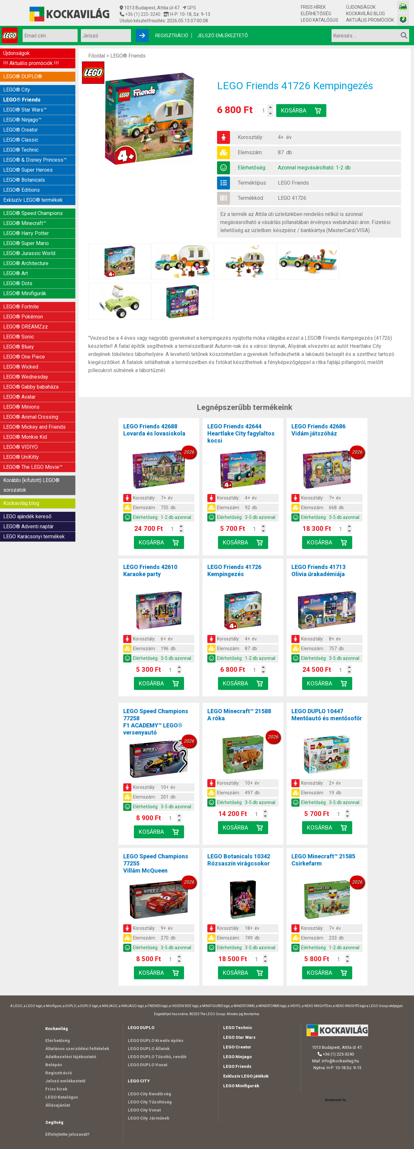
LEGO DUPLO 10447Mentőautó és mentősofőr (326, 715)
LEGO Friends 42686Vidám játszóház (318, 430)
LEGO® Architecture (26, 263)
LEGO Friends (293, 183)
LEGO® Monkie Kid (25, 437)
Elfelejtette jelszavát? (67, 1134)
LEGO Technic (237, 1027)
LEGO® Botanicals (24, 180)
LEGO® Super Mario (26, 243)
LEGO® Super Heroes (28, 170)
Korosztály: (250, 137)
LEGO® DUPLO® (22, 76)
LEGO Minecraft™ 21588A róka (239, 715)
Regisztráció (171, 35)
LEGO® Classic (20, 140)
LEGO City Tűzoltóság (150, 1102)
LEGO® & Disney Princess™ (35, 160)
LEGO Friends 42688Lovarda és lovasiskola (154, 430)
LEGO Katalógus (319, 20)
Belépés (53, 1064)
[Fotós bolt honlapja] (403, 19)
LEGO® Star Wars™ (25, 110)
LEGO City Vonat (144, 1110)
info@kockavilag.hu (340, 1060)
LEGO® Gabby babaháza (31, 387)
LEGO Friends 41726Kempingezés (234, 570)
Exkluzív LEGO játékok (245, 1076)
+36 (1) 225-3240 (142, 14)
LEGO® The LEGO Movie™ (32, 467)
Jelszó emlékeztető (222, 35)
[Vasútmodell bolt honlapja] (403, 7)
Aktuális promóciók (370, 20)
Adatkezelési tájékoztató (70, 1056)
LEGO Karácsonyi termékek (34, 536)
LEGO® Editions (21, 190)
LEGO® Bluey (18, 347)
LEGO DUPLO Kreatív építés (155, 1040)
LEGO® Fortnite (21, 307)
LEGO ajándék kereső (27, 516)
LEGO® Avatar (19, 397)
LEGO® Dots (17, 283)
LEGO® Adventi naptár (28, 526)
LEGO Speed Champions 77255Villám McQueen (155, 863)
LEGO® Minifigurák (24, 293)
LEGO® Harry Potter (26, 233)
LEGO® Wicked (20, 367)
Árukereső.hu (335, 1100)
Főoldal (96, 56)
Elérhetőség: (252, 168)
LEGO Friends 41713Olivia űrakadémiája (318, 570)
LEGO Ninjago (237, 1056)
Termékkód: (251, 198)
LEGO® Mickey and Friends (34, 427)
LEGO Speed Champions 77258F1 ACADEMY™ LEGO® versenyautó (155, 722)
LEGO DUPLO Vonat (147, 1064)
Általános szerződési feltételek (77, 1048)
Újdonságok (361, 7)
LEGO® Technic (20, 150)
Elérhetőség (316, 13)
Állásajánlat (57, 1105)
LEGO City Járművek (148, 1118)
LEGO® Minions (21, 407)
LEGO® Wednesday (25, 377)
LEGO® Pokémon (23, 317)
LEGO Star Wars (239, 1037)
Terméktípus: (252, 183)
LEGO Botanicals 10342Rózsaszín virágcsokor (238, 860)
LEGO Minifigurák (241, 1085)
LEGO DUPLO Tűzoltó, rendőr (157, 1056)
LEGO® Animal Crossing (30, 417)
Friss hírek (313, 7)
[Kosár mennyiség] (263, 110)
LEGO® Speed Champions (33, 213)
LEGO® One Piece (24, 357)
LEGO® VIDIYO (20, 447)
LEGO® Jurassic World (29, 253)
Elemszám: (250, 152)
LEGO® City (16, 90)
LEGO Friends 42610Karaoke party (150, 570)
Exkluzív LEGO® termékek (33, 200)
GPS (189, 7)
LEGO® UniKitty (21, 457)
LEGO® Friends (21, 100)
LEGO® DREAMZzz (25, 327)
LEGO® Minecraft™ (24, 223)
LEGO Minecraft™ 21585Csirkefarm (323, 860)
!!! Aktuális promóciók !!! (31, 63)
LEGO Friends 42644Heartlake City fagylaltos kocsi (241, 433)
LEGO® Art (15, 273)
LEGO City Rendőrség (149, 1093)
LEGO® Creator (20, 130)
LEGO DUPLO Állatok (148, 1048)
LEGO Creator (237, 1047)
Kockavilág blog (365, 13)
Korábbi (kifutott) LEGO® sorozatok (31, 485)
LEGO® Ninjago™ (22, 120)
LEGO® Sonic (18, 337)
